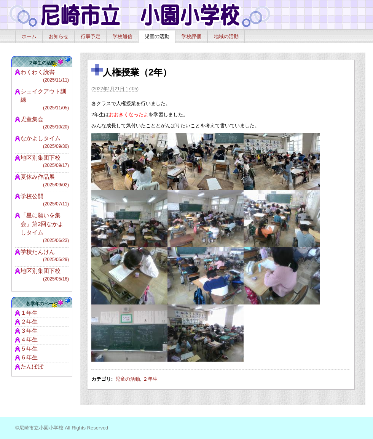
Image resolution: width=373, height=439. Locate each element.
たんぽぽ (32, 366)
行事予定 (90, 36)
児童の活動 (157, 36)
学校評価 (191, 36)
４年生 (29, 339)
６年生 (29, 357)
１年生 (29, 312)
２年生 (150, 379)
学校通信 (122, 36)
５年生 (29, 348)
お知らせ (59, 36)
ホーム (29, 36)
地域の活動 (226, 36)
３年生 (29, 330)
